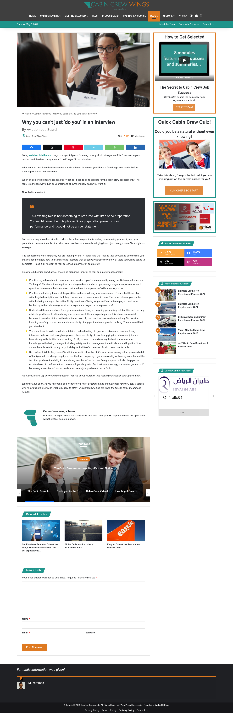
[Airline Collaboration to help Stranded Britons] (83, 531)
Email (26, 632)
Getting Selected (75, 16)
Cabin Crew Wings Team (38, 136)
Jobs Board (110, 16)
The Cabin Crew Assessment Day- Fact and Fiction (83, 468)
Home (32, 16)
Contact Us (208, 24)
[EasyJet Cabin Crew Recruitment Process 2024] (126, 531)
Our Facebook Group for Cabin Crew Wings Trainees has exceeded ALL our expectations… (40, 547)
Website (90, 632)
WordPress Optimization (132, 705)
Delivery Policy (126, 710)
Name (26, 619)
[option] (83, 469)
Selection (83, 459)
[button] (184, 60)
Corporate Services (189, 24)
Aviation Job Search (40, 155)
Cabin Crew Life (49, 16)
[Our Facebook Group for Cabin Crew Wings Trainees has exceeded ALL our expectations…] (41, 531)
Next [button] (214, 396)
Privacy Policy (92, 710)
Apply (183, 412)
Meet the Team (167, 24)
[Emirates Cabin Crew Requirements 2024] (167, 308)
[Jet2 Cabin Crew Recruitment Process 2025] (167, 348)
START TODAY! (184, 107)
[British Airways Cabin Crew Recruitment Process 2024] (167, 321)
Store (167, 16)
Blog (153, 16)
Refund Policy (109, 710)
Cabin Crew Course (134, 16)
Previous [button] (155, 396)
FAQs (95, 16)
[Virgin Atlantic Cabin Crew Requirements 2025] (167, 334)
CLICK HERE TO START (184, 190)
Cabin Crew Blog (42, 113)
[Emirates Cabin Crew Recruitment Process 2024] (167, 295)
